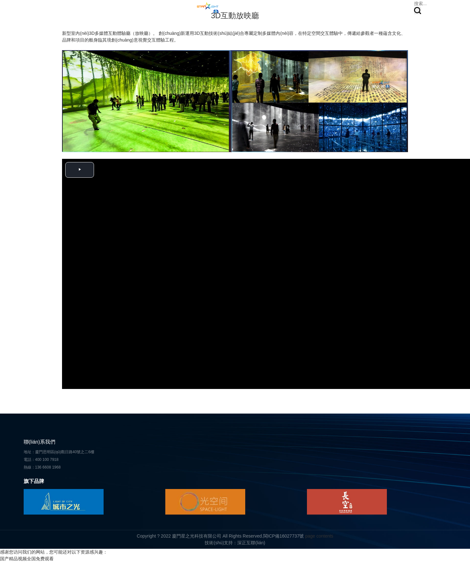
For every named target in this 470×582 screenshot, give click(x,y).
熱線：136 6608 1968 (42, 467)
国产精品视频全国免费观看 (27, 558)
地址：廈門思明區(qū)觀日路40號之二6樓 (59, 452)
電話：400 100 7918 (41, 459)
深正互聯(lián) (251, 542)
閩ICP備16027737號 (283, 536)
